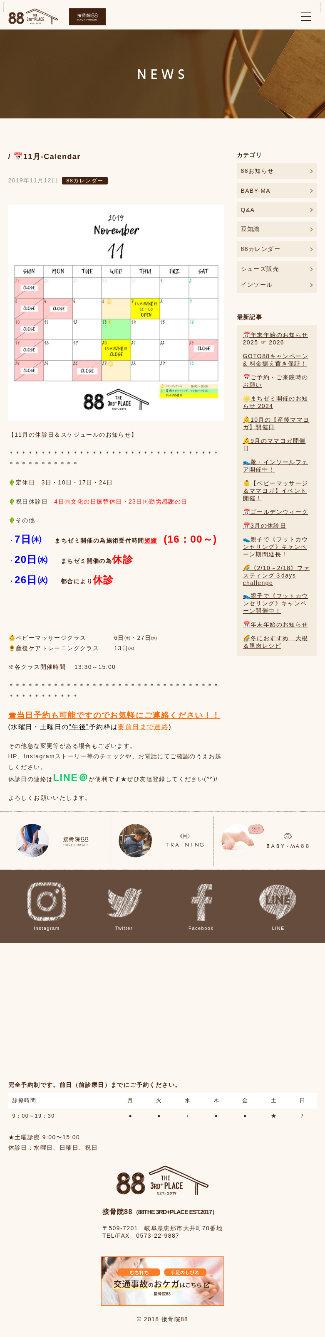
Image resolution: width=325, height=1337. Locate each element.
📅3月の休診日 (265, 525)
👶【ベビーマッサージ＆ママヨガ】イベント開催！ (275, 490)
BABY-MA (256, 190)
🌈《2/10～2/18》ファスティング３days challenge (276, 575)
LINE (278, 906)
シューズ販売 (260, 268)
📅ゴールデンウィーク (275, 512)
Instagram (46, 906)
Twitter (123, 906)
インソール (257, 284)
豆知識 (250, 229)
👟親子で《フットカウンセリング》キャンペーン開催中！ (275, 603)
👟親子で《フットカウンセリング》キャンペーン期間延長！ (275, 547)
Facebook (201, 906)
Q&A (248, 209)
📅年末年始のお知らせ (275, 624)
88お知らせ (257, 170)
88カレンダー (84, 180)
